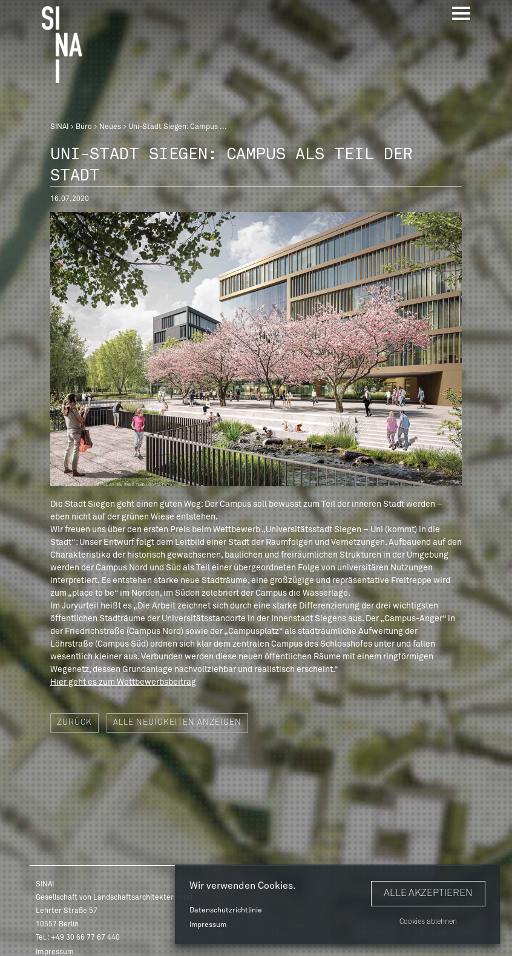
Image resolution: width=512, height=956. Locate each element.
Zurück (74, 723)
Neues (110, 127)
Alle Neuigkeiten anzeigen (177, 723)
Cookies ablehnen (428, 922)
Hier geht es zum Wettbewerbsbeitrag (123, 682)
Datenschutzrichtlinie (225, 910)
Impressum (207, 925)
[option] (256, 349)
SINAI (59, 127)
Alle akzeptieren (428, 893)
